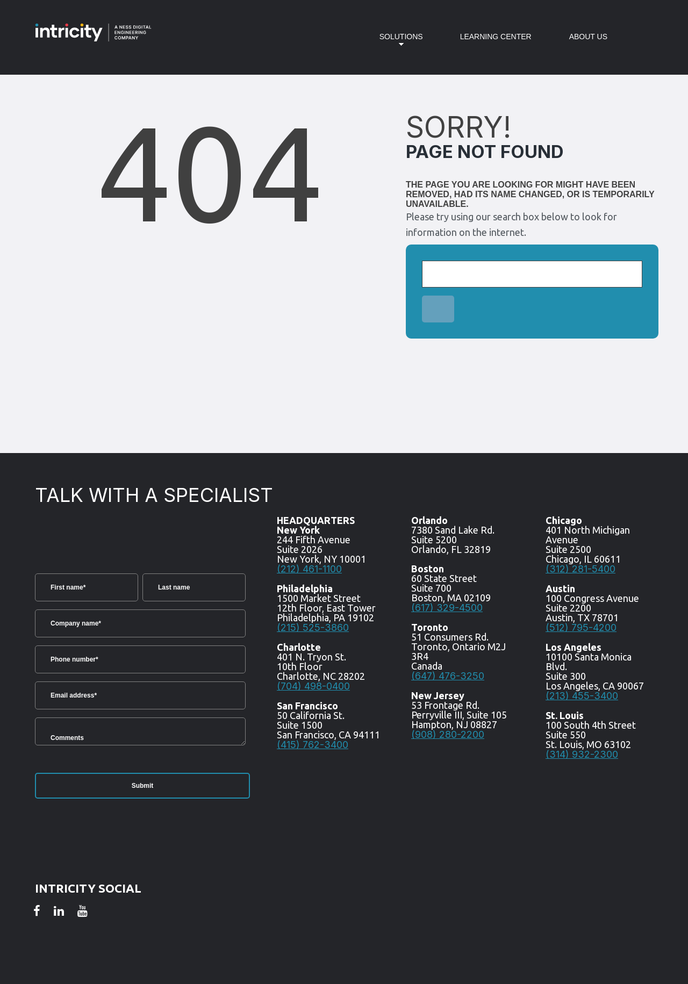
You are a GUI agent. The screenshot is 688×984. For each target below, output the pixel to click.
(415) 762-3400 (312, 744)
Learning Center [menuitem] (496, 36)
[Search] (532, 274)
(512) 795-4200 (581, 627)
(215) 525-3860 (313, 627)
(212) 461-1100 (309, 568)
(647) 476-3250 (447, 675)
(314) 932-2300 (582, 754)
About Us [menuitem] (588, 36)
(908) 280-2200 (447, 734)
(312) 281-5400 (580, 568)
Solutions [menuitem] (393, 43)
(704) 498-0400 (313, 686)
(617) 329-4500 (447, 607)
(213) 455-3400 (582, 695)
